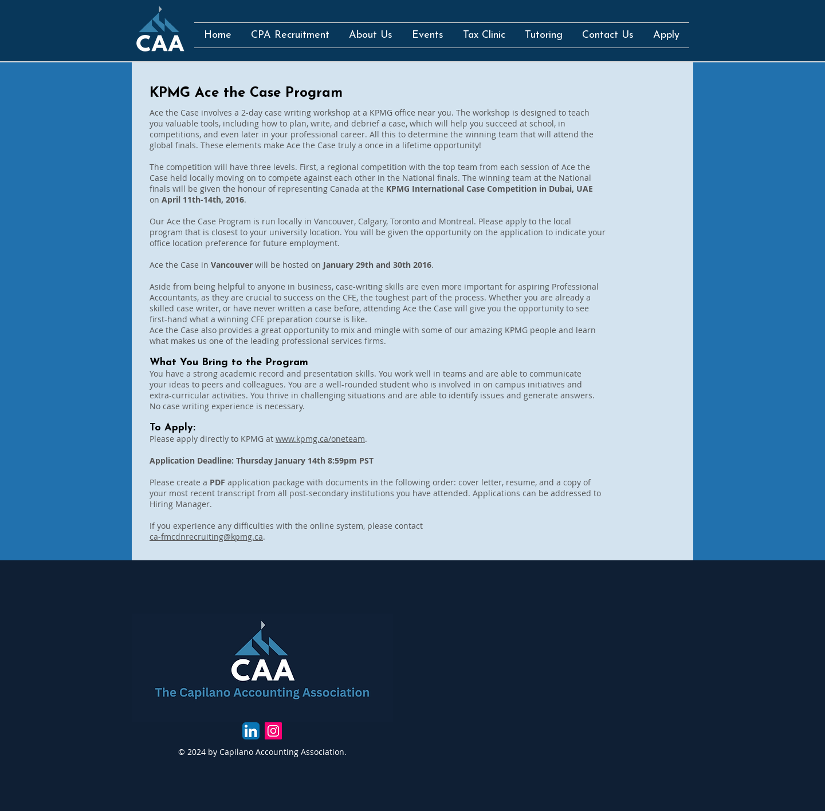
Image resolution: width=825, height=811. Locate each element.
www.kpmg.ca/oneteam (320, 438)
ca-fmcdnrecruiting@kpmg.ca (206, 536)
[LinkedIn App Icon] (251, 730)
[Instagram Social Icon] (273, 730)
